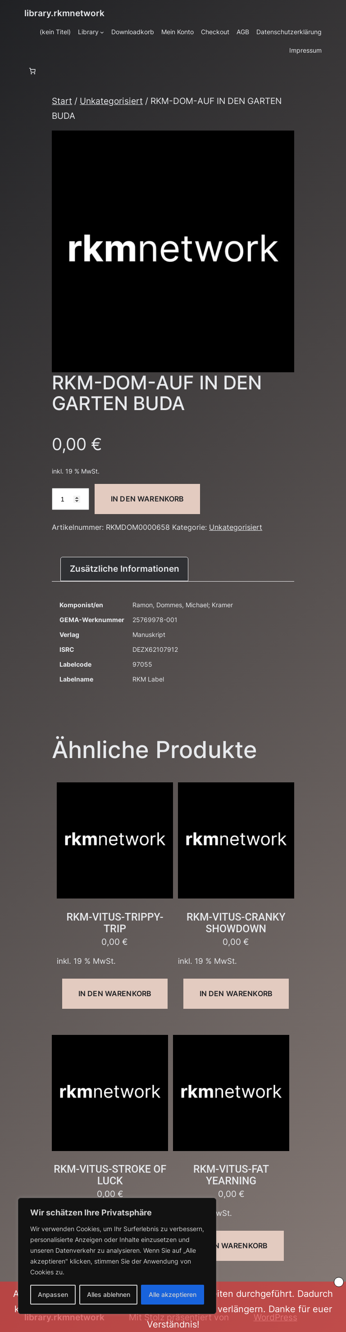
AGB (243, 32)
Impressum (305, 50)
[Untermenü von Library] (102, 32)
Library (88, 32)
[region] (117, 1256)
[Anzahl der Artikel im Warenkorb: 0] (32, 71)
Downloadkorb (132, 32)
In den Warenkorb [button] (115, 993)
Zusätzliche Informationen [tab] (124, 568)
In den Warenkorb (147, 498)
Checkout (215, 32)
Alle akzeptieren (172, 1294)
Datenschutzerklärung (289, 32)
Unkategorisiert (111, 100)
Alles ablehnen (108, 1294)
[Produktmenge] (70, 499)
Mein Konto (177, 32)
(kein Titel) (55, 32)
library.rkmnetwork (64, 13)
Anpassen (53, 1294)
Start (62, 100)
